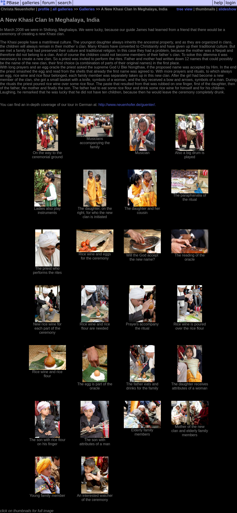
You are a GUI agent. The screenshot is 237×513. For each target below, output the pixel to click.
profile (44, 9)
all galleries (63, 9)
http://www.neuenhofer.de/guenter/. (127, 105)
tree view (184, 9)
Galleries (87, 9)
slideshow (227, 9)
